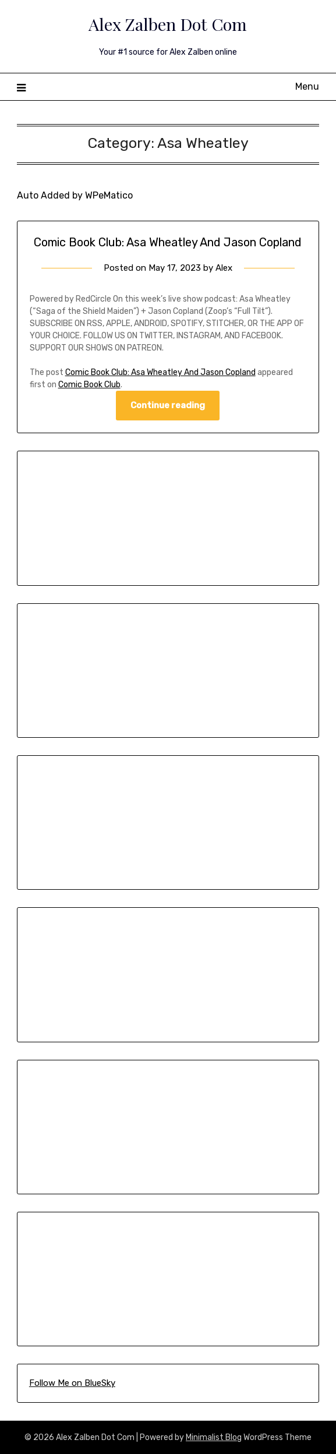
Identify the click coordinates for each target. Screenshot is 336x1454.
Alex (223, 268)
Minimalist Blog (214, 1437)
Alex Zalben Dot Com (168, 24)
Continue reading (167, 405)
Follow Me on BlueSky (72, 1383)
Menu (307, 86)
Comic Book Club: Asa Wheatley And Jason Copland (168, 242)
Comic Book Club (89, 385)
